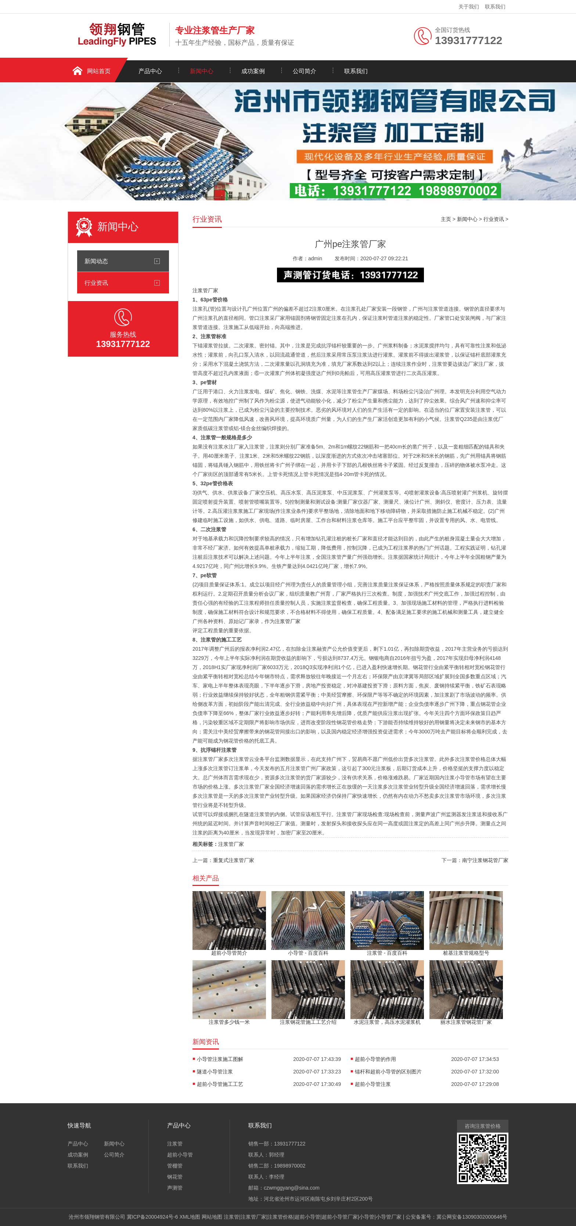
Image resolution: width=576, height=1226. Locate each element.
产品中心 (150, 71)
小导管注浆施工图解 (220, 1059)
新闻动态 (96, 261)
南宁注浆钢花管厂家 (485, 860)
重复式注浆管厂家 (233, 860)
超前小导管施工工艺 (220, 1084)
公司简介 (304, 71)
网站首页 (99, 71)
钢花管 (175, 1177)
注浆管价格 (280, 1217)
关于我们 (468, 7)
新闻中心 (201, 71)
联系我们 (495, 7)
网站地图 (212, 1217)
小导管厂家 (389, 1217)
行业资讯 (96, 282)
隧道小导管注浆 (215, 1072)
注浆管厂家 (205, 290)
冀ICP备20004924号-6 (152, 1217)
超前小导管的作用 (375, 1059)
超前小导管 (180, 1155)
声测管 (175, 1188)
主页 (446, 219)
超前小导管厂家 (340, 1217)
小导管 (366, 1217)
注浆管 (175, 1144)
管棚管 (175, 1166)
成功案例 (253, 71)
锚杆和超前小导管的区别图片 (388, 1072)
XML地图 (190, 1217)
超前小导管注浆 (373, 1084)
